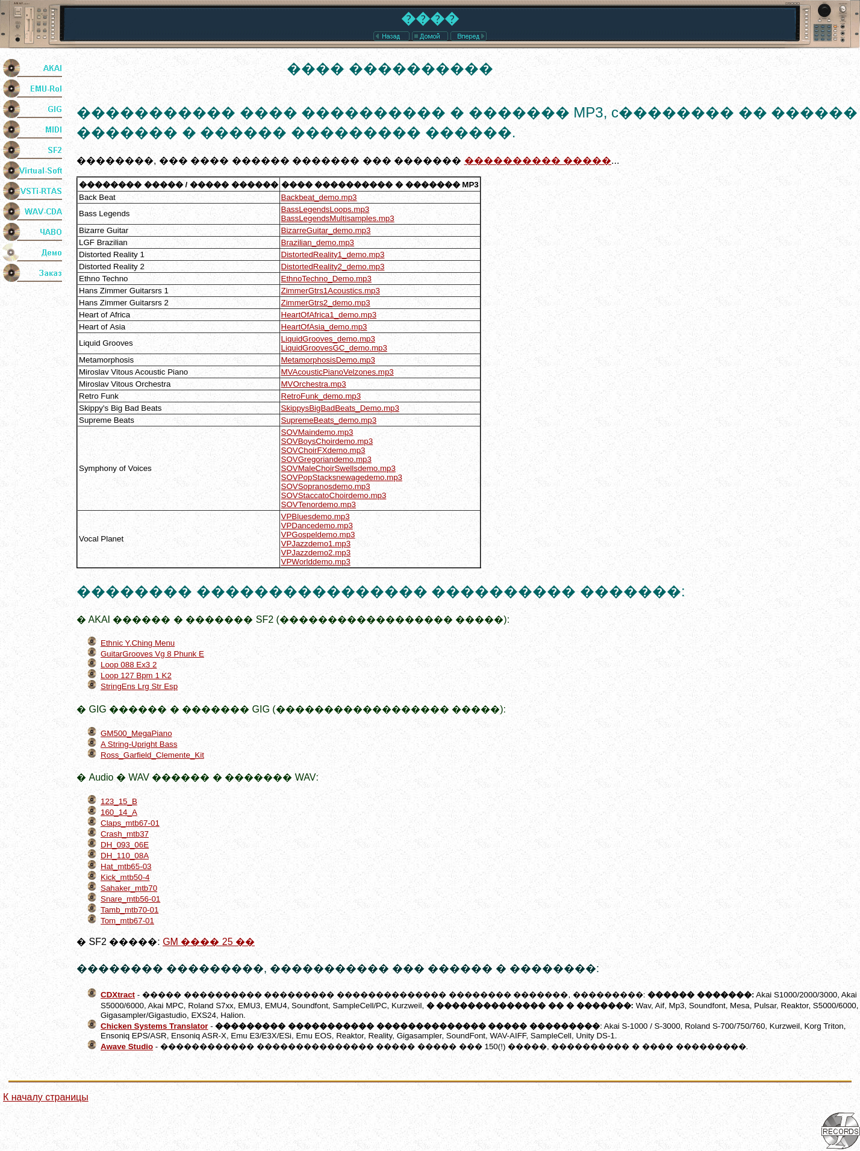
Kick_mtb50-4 (125, 877)
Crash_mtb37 (125, 833)
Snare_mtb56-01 (130, 898)
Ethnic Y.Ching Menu (138, 642)
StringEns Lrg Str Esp (139, 686)
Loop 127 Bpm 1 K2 (136, 675)
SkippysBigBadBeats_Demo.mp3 (340, 408)
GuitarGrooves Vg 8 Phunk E (152, 653)
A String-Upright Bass (139, 744)
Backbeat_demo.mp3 (319, 197)
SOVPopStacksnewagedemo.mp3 (342, 477)
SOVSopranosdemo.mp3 (325, 486)
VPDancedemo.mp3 (317, 525)
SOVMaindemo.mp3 (317, 432)
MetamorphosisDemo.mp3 (328, 359)
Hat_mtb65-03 (126, 866)
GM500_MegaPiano (136, 733)
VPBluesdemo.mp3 (315, 516)
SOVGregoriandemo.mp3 (326, 459)
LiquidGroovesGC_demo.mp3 (334, 347)
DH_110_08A (125, 855)
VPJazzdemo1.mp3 (316, 543)
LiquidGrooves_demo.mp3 (328, 338)
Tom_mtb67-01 (127, 920)
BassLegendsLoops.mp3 (325, 209)
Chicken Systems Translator (154, 1026)
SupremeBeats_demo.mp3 (329, 420)
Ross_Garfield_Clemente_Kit (152, 755)
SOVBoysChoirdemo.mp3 (327, 441)
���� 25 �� (209, 942)
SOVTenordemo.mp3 (318, 504)
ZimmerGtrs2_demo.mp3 (325, 302)
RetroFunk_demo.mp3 (321, 396)
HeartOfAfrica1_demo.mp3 (329, 314)
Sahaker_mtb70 (129, 888)
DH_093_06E (125, 844)
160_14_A (119, 812)
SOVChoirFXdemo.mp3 (323, 450)
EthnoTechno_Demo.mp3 (326, 278)
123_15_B (119, 801)
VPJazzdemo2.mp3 (316, 552)
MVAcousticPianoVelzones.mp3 (337, 371)
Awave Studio (127, 1046)
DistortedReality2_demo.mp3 (333, 266)
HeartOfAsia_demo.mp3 (324, 326)
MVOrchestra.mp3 (313, 383)
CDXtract (118, 994)
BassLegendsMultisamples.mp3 (337, 218)
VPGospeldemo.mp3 (318, 534)
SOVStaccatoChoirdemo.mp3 (334, 495)
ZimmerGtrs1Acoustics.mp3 (330, 290)
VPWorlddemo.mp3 (316, 561)
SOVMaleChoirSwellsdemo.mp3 (338, 468)
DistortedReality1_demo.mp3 (333, 254)
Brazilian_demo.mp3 (318, 242)
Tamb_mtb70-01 (129, 909)
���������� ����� (537, 160)
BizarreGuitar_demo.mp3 (326, 230)
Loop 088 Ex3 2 (129, 664)
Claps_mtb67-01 (130, 823)
